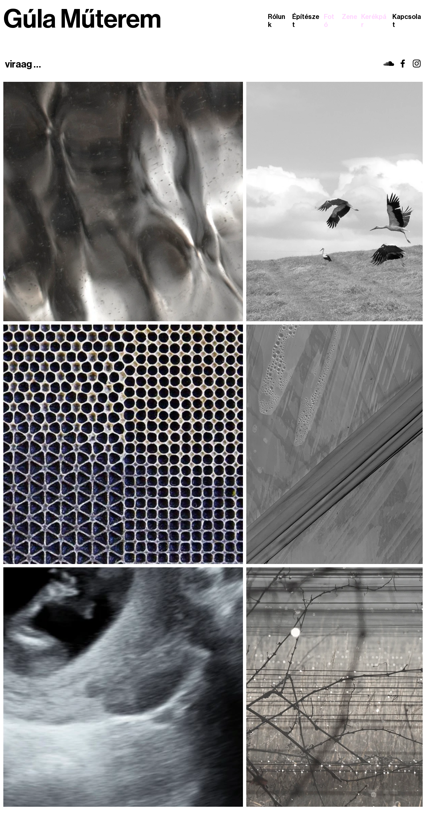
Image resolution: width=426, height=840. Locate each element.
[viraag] (388, 63)
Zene (349, 17)
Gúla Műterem (82, 19)
